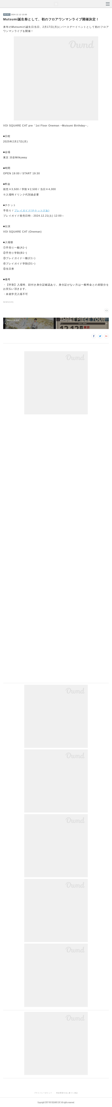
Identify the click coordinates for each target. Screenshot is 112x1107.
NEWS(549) (8, 302)
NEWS (7, 14)
